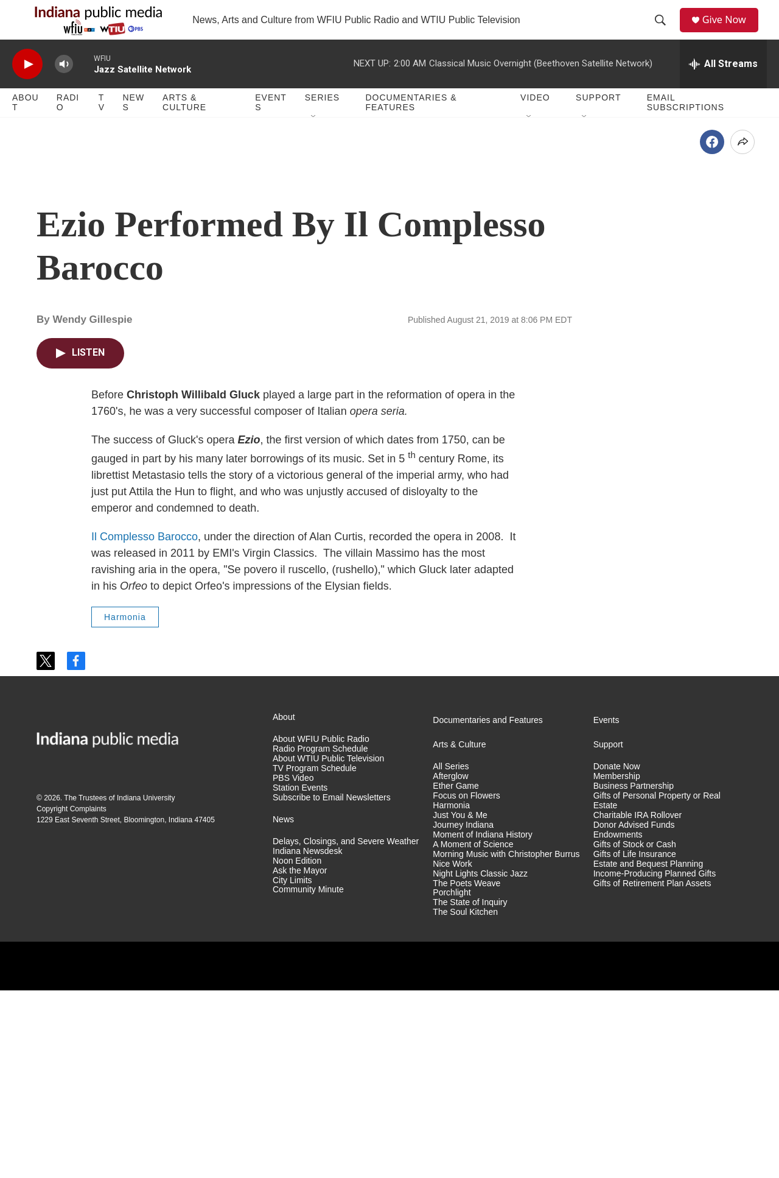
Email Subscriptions (685, 126)
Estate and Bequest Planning (648, 1051)
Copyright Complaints (72, 996)
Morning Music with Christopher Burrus (506, 1041)
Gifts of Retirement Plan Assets (652, 1071)
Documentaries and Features (488, 907)
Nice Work (452, 1051)
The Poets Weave (466, 1071)
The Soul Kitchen (465, 1099)
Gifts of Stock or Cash (634, 1032)
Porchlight (451, 1080)
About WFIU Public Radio (321, 926)
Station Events (300, 975)
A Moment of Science (473, 1032)
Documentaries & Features (410, 126)
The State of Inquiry (470, 1090)
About (25, 126)
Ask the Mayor (300, 1058)
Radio (68, 126)
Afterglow (450, 963)
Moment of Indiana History (482, 1022)
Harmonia (125, 804)
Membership (616, 963)
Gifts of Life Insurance (634, 1041)
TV (102, 126)
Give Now (730, 32)
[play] (27, 89)
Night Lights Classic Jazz (480, 1061)
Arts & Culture (184, 126)
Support (598, 122)
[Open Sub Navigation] (314, 141)
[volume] (64, 88)
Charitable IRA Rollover (637, 1002)
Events (271, 126)
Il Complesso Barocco (144, 724)
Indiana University (146, 985)
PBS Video (293, 965)
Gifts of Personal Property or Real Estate (657, 988)
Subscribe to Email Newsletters (332, 985)
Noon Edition (297, 1048)
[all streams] (723, 88)
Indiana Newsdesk (307, 1038)
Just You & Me (460, 1002)
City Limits (292, 1068)
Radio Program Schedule (320, 936)
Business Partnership (633, 973)
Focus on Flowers (466, 983)
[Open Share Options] (742, 329)
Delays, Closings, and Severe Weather (346, 1029)
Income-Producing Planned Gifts (654, 1061)
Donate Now (616, 954)
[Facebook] (712, 329)
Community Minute (308, 1077)
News (133, 126)
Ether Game (455, 973)
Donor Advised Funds (634, 1012)
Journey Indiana (463, 1012)
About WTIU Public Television (328, 946)
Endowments (618, 1022)
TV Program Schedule (315, 956)
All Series (451, 954)
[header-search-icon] (664, 32)
